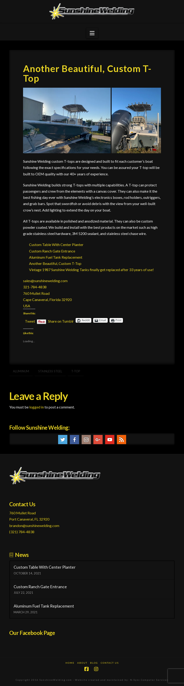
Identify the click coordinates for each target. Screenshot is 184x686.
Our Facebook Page (32, 632)
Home (69, 662)
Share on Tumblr (61, 320)
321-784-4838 (35, 287)
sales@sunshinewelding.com (45, 280)
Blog (94, 662)
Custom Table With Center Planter (56, 244)
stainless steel (50, 371)
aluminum (21, 371)
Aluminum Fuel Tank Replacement (55, 257)
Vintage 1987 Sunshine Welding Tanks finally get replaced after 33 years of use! (91, 269)
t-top (75, 371)
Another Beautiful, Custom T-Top (55, 263)
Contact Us (110, 662)
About (82, 662)
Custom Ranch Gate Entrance (52, 251)
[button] (92, 33)
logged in (36, 407)
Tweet (30, 320)
